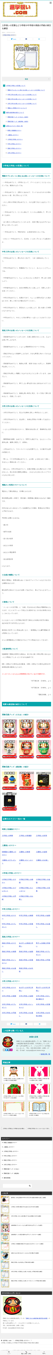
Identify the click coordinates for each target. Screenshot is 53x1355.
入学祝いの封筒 (41, 835)
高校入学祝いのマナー (14, 148)
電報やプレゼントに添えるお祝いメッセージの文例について (26, 90)
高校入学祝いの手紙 (43, 960)
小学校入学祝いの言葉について (15, 85)
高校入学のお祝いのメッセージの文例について (22, 99)
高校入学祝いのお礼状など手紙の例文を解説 (22, 1262)
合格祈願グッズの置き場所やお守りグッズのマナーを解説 (26, 1234)
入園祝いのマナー (13, 135)
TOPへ (44, 1352)
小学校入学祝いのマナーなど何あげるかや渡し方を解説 (39, 1114)
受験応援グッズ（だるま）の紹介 (18, 117)
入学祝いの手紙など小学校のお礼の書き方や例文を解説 (15, 1128)
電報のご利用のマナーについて (17, 108)
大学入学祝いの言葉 (43, 1004)
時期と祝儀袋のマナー (14, 130)
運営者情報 (7, 1178)
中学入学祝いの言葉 (26, 924)
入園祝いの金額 (41, 852)
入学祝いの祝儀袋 (25, 835)
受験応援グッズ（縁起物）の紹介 (18, 121)
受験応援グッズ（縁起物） (12, 1173)
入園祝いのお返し (42, 860)
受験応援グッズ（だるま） (12, 1169)
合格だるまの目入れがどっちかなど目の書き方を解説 (25, 1253)
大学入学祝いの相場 (9, 996)
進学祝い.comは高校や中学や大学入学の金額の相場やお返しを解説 (28, 1197)
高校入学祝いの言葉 (26, 960)
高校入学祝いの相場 (9, 951)
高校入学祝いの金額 (26, 951)
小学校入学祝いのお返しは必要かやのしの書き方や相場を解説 (13, 1079)
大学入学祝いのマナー (14, 153)
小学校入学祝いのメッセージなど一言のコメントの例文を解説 (13, 1114)
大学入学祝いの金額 (26, 996)
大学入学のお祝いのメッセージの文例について (22, 103)
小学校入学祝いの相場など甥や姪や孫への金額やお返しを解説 (39, 1079)
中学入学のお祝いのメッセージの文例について (22, 94)
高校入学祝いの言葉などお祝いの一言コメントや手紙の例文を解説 (28, 1280)
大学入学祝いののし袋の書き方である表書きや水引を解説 (26, 1216)
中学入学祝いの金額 (43, 915)
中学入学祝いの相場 (26, 915)
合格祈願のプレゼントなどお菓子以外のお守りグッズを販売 (26, 1225)
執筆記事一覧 (45, 1054)
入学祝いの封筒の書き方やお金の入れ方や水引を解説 (25, 1206)
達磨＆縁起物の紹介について (15, 112)
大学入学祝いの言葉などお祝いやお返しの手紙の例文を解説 (26, 1271)
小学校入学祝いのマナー (9, 35)
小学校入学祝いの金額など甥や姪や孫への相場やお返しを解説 (39, 1097)
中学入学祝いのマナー (14, 144)
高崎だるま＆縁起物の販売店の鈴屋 (36, 1318)
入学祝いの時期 (7, 835)
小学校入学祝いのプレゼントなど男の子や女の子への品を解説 (13, 1097)
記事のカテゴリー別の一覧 (14, 126)
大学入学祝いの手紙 (9, 1013)
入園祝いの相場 (24, 852)
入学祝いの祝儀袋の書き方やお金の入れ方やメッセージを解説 (27, 1243)
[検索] (17, 1186)
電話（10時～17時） (26, 1352)
